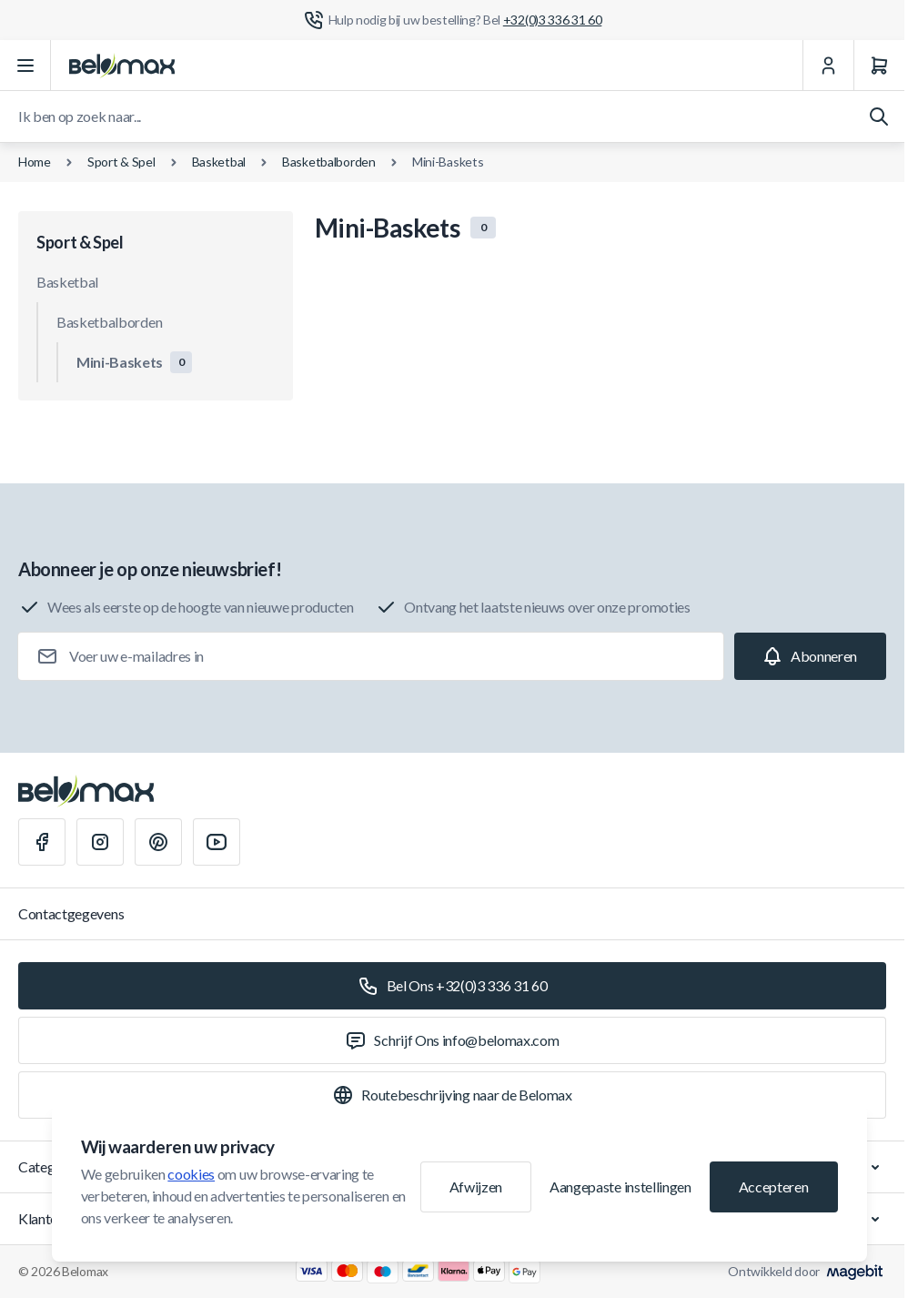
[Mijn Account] (827, 65)
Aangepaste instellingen (620, 1186)
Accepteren (774, 1186)
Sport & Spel (121, 161)
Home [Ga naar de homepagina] (34, 161)
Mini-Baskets (448, 161)
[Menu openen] (25, 65)
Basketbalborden (329, 161)
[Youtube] (216, 842)
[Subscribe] (810, 656)
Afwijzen (475, 1186)
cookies (191, 1173)
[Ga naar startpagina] (122, 65)
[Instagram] (100, 842)
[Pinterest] (158, 842)
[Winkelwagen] (878, 65)
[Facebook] (42, 842)
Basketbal (219, 161)
